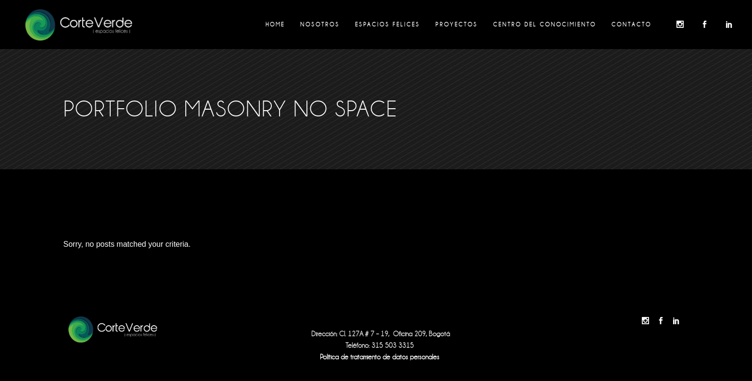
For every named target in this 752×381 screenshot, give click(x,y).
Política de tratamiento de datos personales (379, 357)
